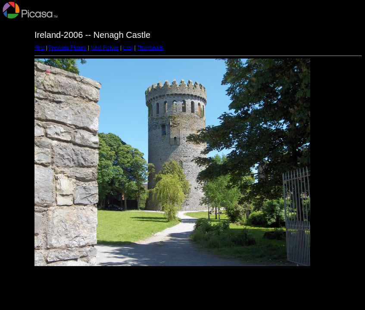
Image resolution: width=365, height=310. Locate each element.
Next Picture (104, 48)
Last (128, 48)
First (39, 48)
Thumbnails (150, 48)
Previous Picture (67, 48)
